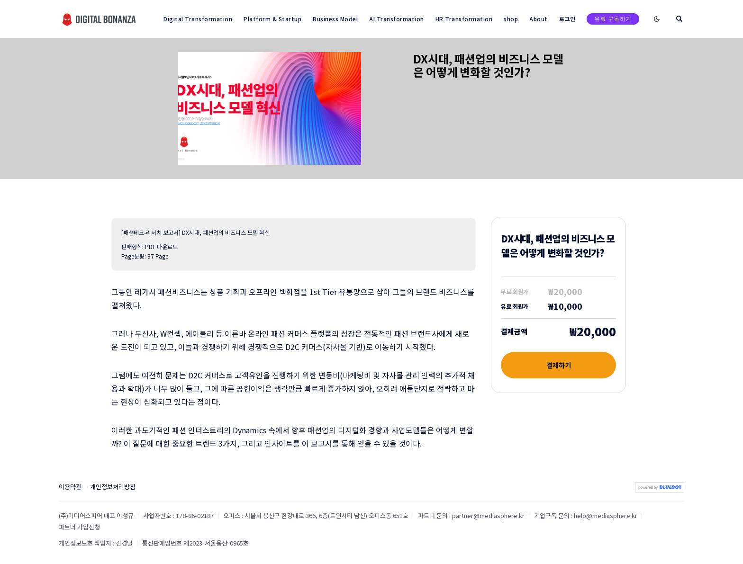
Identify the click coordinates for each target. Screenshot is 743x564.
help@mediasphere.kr (605, 515)
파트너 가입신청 (79, 526)
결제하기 (558, 365)
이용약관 (70, 486)
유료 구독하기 (613, 18)
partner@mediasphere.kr (488, 515)
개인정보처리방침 (113, 486)
